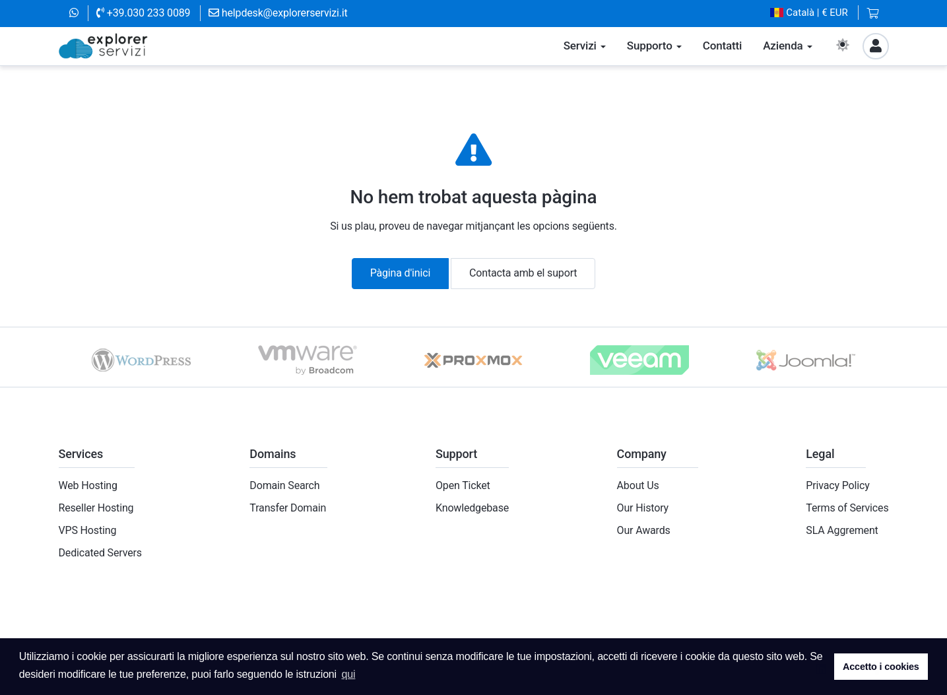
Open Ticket (463, 485)
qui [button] (348, 674)
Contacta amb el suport (523, 273)
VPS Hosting (88, 530)
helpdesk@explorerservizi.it (278, 13)
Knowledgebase (472, 508)
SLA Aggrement (842, 530)
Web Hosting (88, 485)
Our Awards (643, 530)
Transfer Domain (287, 508)
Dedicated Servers (100, 552)
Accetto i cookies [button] (881, 666)
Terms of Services (847, 508)
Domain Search (284, 485)
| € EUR (809, 12)
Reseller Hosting (96, 508)
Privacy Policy (837, 485)
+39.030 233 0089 (143, 13)
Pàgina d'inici (400, 273)
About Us (638, 485)
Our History (643, 508)
